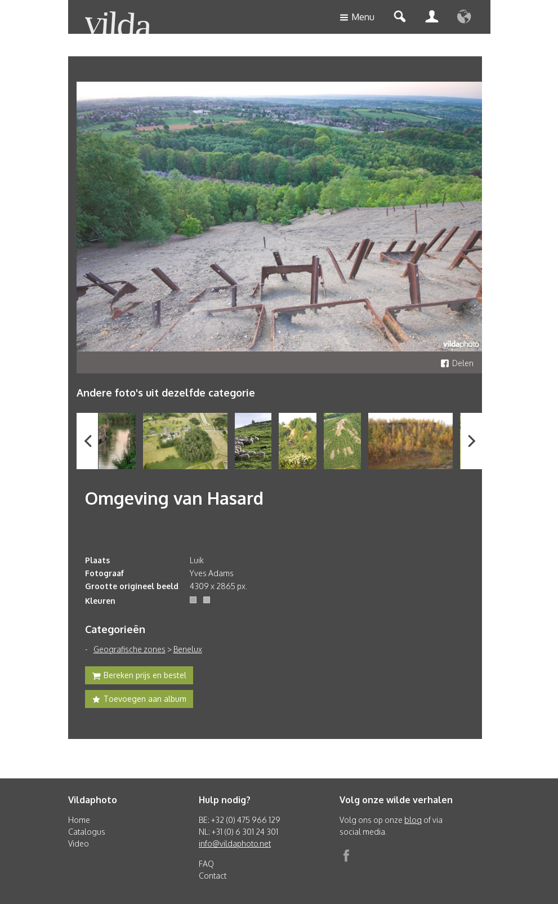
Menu (357, 17)
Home (79, 820)
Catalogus (86, 831)
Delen (457, 363)
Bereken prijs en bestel (139, 676)
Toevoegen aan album (139, 700)
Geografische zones (129, 649)
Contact (212, 875)
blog (413, 820)
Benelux (187, 649)
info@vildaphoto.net (235, 843)
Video (78, 843)
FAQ (206, 864)
